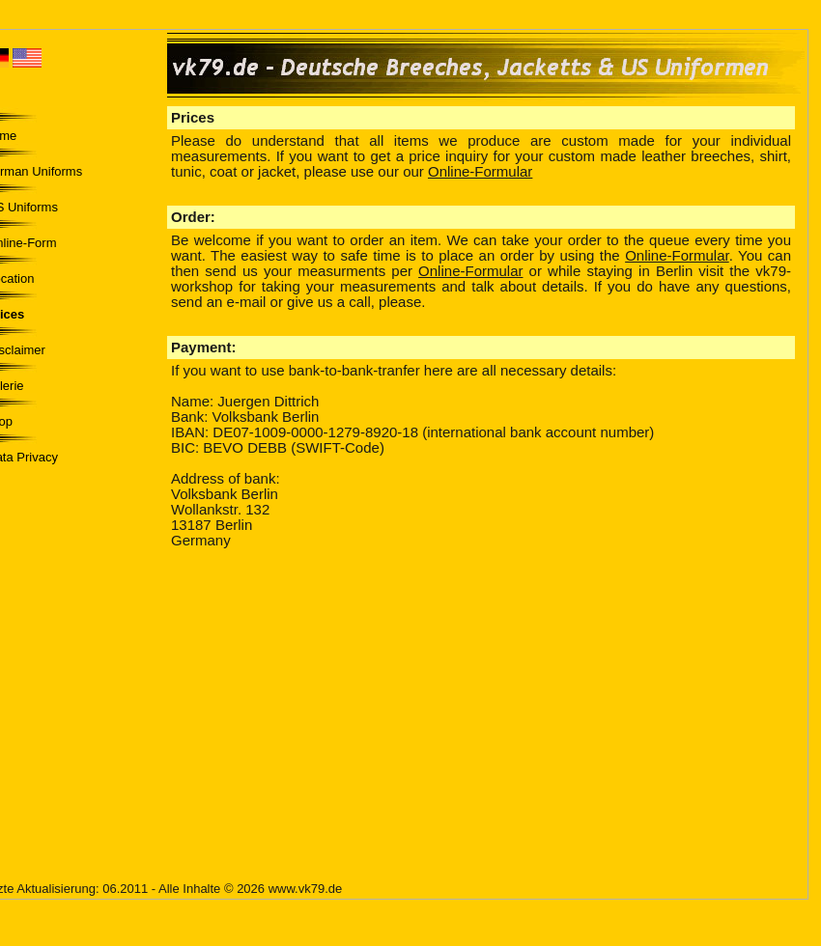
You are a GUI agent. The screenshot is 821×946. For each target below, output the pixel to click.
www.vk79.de (306, 888)
